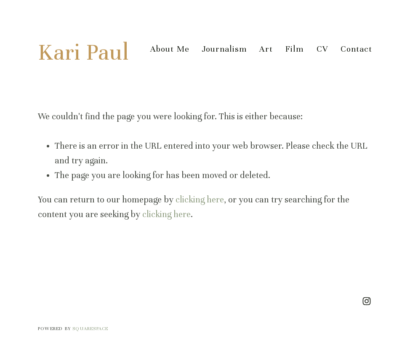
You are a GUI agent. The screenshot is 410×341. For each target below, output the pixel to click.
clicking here (200, 199)
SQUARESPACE (90, 328)
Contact (356, 49)
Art (266, 49)
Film (294, 49)
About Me (169, 49)
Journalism (224, 49)
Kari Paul (83, 52)
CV (322, 49)
